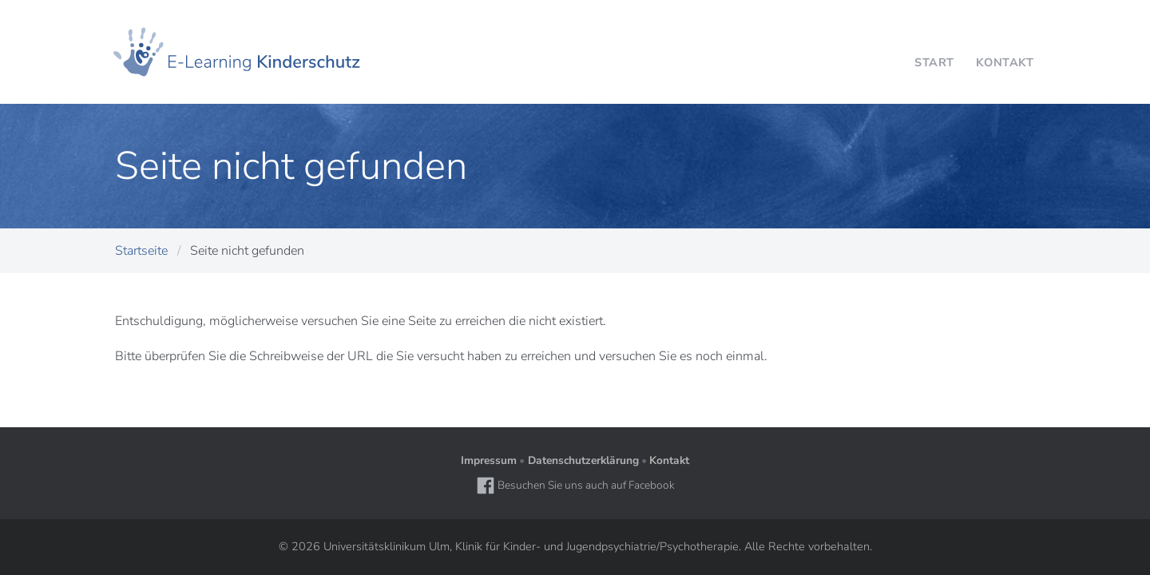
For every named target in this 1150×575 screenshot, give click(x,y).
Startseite (141, 251)
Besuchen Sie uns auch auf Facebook (575, 485)
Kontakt (669, 460)
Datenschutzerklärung (583, 460)
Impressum (489, 460)
